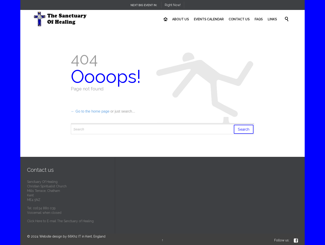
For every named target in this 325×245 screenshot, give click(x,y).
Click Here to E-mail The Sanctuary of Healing (60, 221)
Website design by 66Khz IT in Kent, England (72, 236)
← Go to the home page (90, 111)
